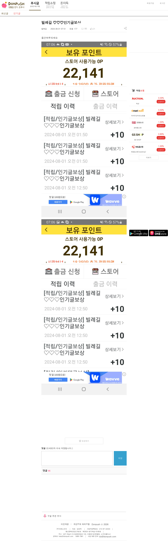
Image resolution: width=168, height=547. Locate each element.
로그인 (162, 3)
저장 (120, 458)
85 (86, 28)
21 (94, 28)
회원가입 (150, 3)
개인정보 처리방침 (82, 524)
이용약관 (65, 524)
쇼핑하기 (161, 101)
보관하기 (85, 441)
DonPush (13, 5)
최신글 (4, 13)
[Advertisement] (19, 59)
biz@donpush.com (107, 536)
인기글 (16, 13)
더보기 (148, 157)
